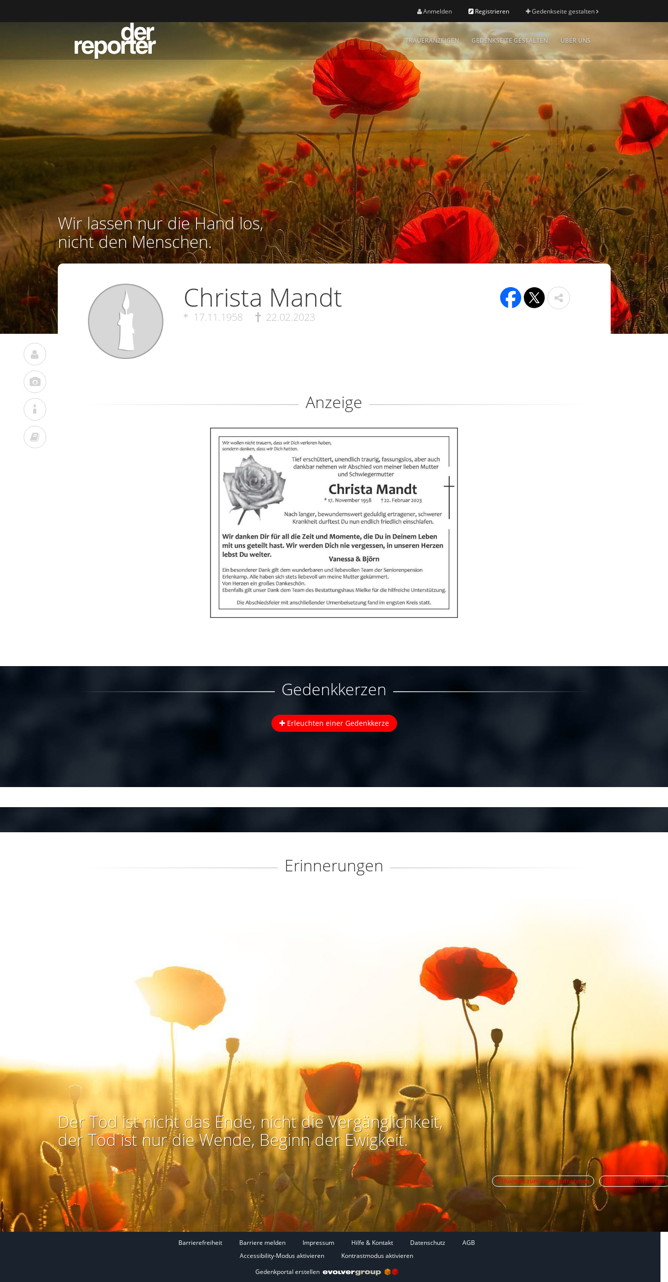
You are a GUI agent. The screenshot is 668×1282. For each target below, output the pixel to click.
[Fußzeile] (326, 1249)
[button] (558, 298)
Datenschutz (427, 1242)
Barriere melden (262, 1242)
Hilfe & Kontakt (372, 1242)
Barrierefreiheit (200, 1242)
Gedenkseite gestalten (562, 11)
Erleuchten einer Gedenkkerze (334, 723)
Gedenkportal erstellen (326, 1271)
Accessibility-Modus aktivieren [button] (282, 1255)
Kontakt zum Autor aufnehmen (543, 1181)
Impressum (318, 1242)
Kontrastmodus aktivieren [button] (377, 1255)
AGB (468, 1242)
